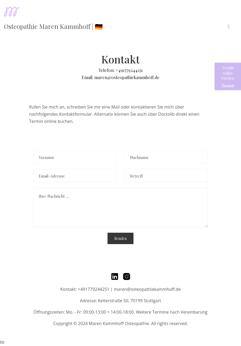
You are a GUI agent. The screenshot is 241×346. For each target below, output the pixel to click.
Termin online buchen (227, 76)
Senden (120, 238)
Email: (88, 77)
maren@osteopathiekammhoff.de (126, 77)
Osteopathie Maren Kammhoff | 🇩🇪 (53, 26)
